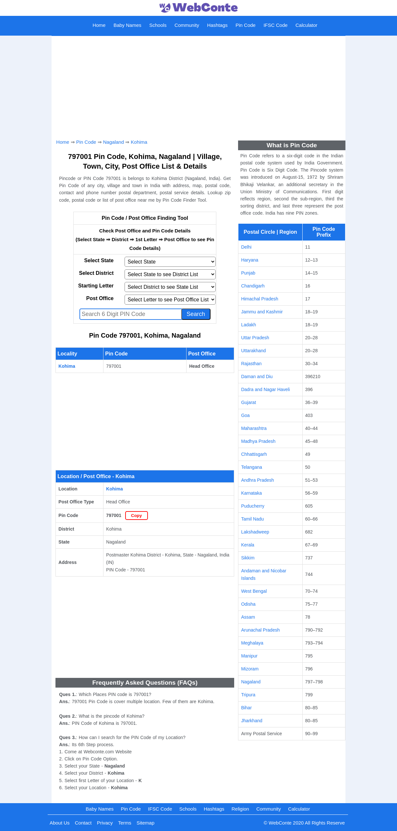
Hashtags (217, 25)
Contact (83, 822)
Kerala (247, 544)
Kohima (139, 142)
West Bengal (254, 591)
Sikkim (247, 557)
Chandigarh (252, 285)
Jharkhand (251, 720)
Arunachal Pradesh (260, 630)
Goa (245, 415)
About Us (60, 822)
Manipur (249, 655)
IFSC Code (275, 25)
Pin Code (245, 25)
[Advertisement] (198, 85)
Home (98, 25)
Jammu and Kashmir (262, 311)
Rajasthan (251, 363)
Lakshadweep (255, 531)
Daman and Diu (256, 376)
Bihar (246, 707)
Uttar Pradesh (255, 337)
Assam (248, 617)
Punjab (248, 272)
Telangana (251, 467)
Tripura (248, 694)
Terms (124, 822)
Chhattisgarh (254, 454)
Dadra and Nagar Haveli (265, 389)
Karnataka (251, 493)
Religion (240, 809)
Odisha (248, 604)
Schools (157, 25)
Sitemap (145, 822)
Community (186, 25)
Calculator (306, 25)
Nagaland (113, 142)
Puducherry (252, 506)
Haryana (249, 260)
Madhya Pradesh (258, 441)
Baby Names (127, 25)
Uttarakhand (253, 350)
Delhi (246, 247)
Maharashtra (254, 428)
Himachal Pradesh (259, 298)
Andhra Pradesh (257, 480)
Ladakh (248, 324)
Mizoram (250, 668)
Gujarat (248, 402)
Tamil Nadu (252, 519)
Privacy (105, 822)
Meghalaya (252, 643)
